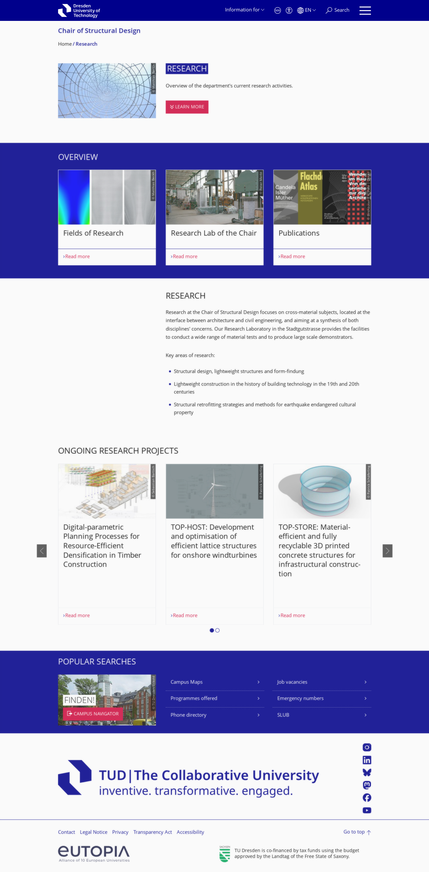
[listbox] (214, 217)
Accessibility (190, 832)
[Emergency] (277, 11)
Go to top (354, 832)
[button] (212, 631)
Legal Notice (93, 832)
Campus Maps (187, 682)
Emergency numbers (300, 698)
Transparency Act (152, 832)
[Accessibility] (289, 11)
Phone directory (189, 715)
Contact (66, 832)
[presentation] (42, 550)
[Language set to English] (306, 11)
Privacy (120, 832)
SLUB (283, 715)
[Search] (337, 11)
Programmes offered (194, 698)
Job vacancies (292, 682)
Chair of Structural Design (99, 31)
